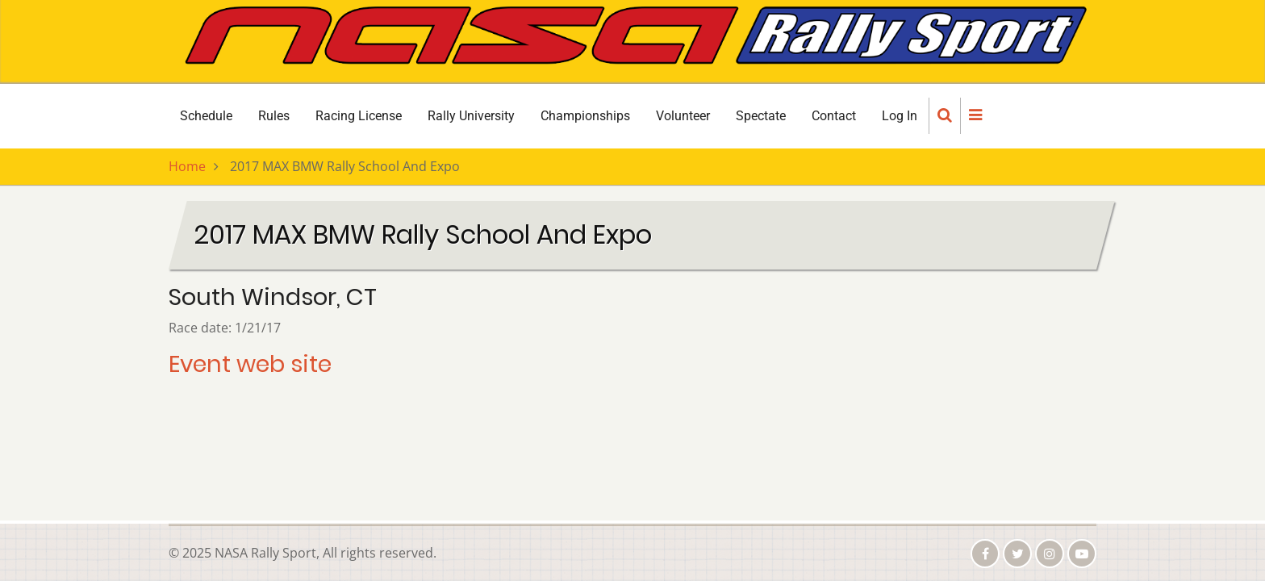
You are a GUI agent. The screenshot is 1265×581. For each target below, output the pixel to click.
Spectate (761, 115)
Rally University (471, 115)
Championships (585, 115)
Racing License (358, 115)
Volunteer (683, 115)
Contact (834, 115)
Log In (899, 115)
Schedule (206, 115)
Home (187, 166)
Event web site (250, 364)
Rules (274, 115)
